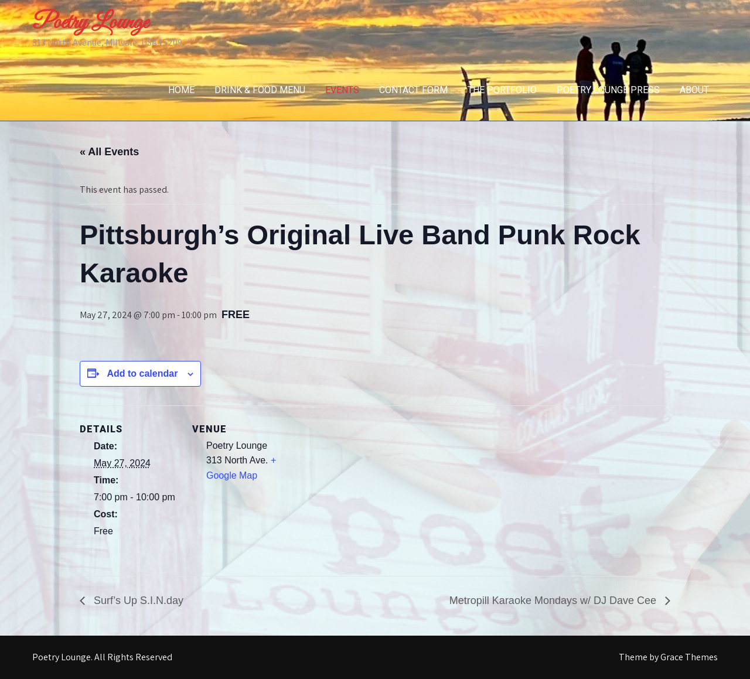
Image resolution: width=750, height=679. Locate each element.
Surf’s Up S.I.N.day (137, 600)
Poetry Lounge (90, 22)
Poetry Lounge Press (608, 89)
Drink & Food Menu (259, 89)
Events (342, 89)
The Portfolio (502, 89)
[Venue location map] (366, 486)
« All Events (109, 152)
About (694, 89)
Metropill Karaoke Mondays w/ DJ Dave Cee (554, 600)
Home (181, 89)
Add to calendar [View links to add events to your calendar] (142, 373)
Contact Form (413, 89)
